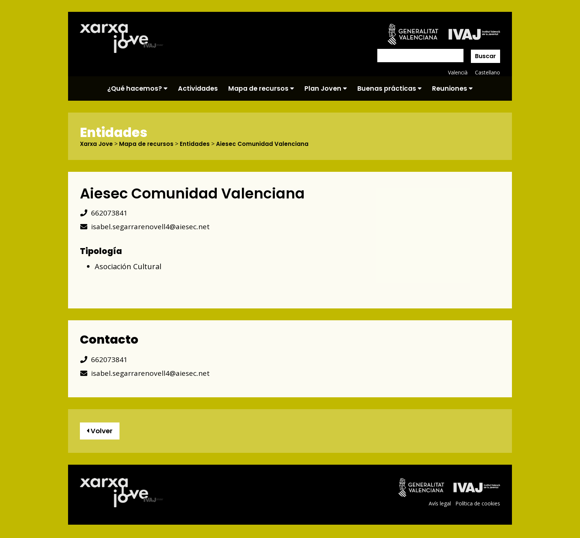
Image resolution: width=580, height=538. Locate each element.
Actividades (198, 88)
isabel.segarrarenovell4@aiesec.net (147, 227)
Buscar (485, 56)
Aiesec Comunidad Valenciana (265, 144)
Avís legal (439, 505)
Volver (101, 432)
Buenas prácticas (389, 88)
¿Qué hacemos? (137, 88)
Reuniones (452, 88)
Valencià (457, 72)
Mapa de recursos (261, 88)
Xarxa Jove (97, 144)
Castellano (487, 72)
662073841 (104, 213)
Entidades (197, 144)
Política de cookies (477, 505)
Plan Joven (325, 88)
